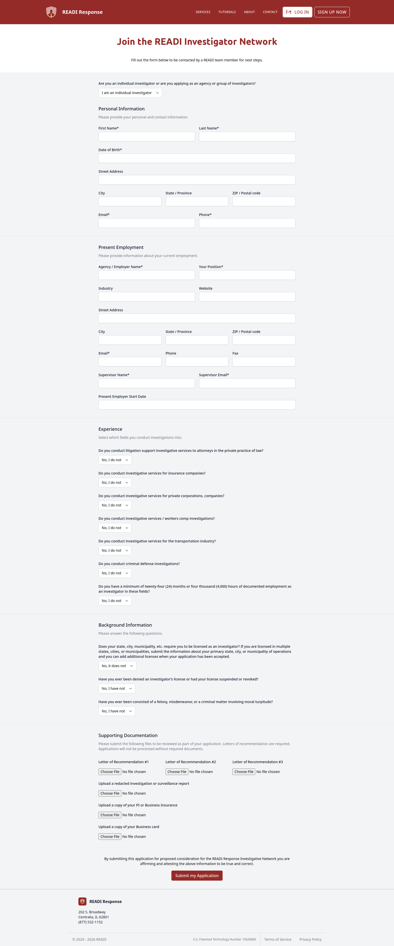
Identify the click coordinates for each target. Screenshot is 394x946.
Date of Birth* (110, 149)
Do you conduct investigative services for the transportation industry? (157, 541)
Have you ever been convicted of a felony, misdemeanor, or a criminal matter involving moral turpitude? (185, 701)
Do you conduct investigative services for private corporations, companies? (161, 495)
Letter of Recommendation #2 (191, 761)
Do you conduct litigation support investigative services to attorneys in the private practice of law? (180, 450)
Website (206, 288)
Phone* (205, 214)
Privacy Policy (311, 939)
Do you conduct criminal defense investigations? (139, 563)
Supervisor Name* (113, 374)
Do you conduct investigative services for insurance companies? (152, 473)
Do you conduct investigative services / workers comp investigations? (156, 518)
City (101, 193)
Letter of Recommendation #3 (257, 761)
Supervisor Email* (214, 374)
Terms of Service (277, 939)
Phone (171, 353)
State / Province (179, 193)
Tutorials (227, 12)
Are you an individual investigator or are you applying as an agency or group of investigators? (177, 83)
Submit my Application (197, 875)
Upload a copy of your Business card (128, 826)
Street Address (110, 171)
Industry (105, 288)
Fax (235, 353)
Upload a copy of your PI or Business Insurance (137, 805)
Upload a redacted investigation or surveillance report (143, 783)
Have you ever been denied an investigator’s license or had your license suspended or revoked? (178, 679)
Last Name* (209, 128)
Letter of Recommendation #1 (123, 761)
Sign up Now (332, 12)
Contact (270, 12)
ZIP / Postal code (246, 193)
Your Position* (211, 266)
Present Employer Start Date (122, 396)
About (249, 12)
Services (203, 12)
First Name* (108, 128)
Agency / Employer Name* (120, 266)
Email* (104, 214)
